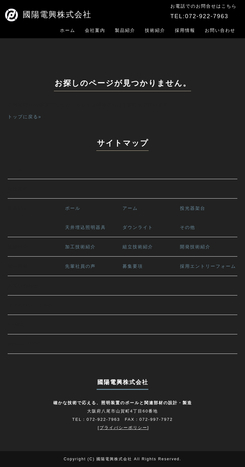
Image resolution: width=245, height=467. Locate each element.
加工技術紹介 (80, 246)
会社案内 (95, 30)
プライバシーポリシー (33, 305)
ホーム (67, 30)
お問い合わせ (220, 30)
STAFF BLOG (24, 344)
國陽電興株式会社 (48, 14)
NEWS (16, 324)
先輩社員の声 (80, 266)
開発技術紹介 (195, 246)
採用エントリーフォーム (208, 266)
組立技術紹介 (137, 246)
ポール (72, 208)
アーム (130, 208)
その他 (187, 227)
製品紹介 (125, 30)
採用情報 (185, 30)
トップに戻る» (24, 116)
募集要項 (132, 266)
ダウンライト (137, 227)
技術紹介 (155, 30)
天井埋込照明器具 (85, 227)
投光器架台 (192, 208)
